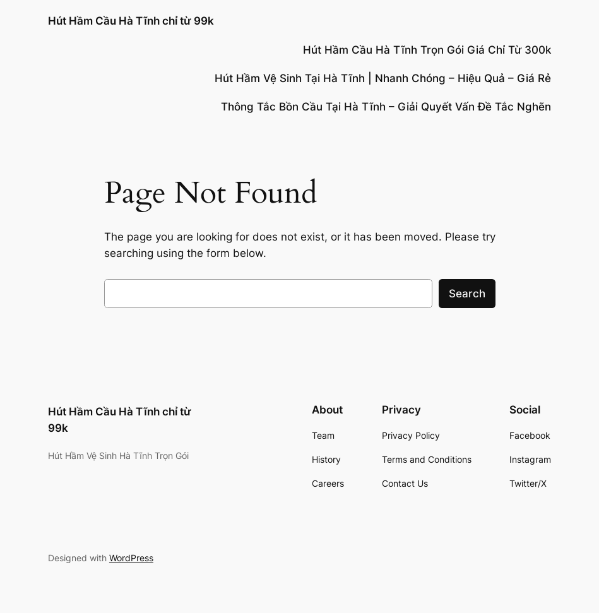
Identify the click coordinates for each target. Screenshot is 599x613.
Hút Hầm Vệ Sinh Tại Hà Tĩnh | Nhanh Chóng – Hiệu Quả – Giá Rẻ (383, 78)
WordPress (131, 557)
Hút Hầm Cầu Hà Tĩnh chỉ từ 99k (131, 20)
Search (467, 293)
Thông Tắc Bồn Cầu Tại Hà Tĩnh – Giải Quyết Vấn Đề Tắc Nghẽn (386, 106)
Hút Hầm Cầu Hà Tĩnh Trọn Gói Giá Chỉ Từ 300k (427, 50)
